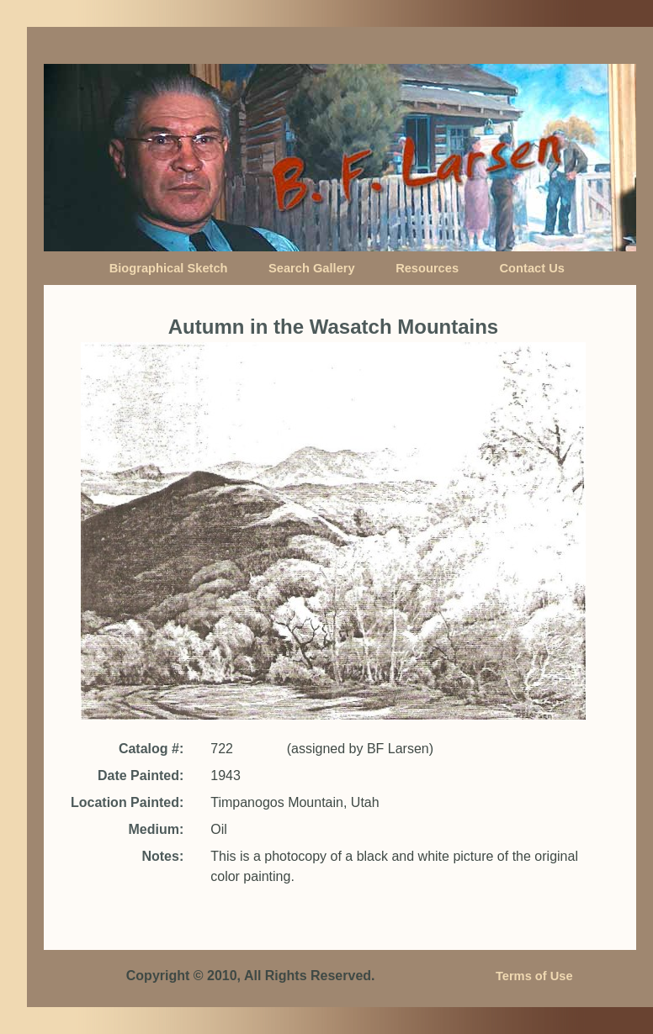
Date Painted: (140, 775)
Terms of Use (534, 976)
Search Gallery (311, 268)
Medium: (155, 829)
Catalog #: (151, 748)
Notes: (162, 856)
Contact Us (532, 268)
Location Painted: (127, 802)
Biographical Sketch (168, 268)
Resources (427, 268)
